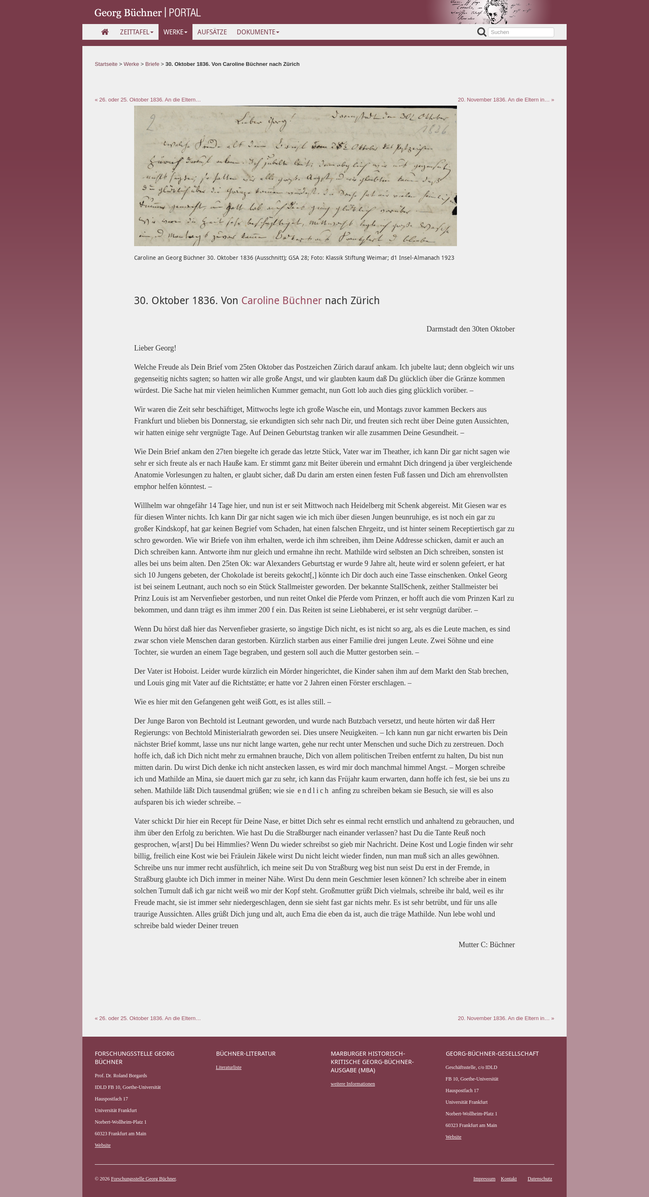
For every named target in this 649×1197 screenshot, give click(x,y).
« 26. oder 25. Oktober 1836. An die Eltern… (148, 100)
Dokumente (258, 31)
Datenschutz (540, 1179)
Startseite (106, 64)
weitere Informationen (353, 1084)
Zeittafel (137, 31)
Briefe (152, 64)
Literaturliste (229, 1067)
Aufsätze (212, 31)
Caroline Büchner (281, 300)
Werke (175, 31)
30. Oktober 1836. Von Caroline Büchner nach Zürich (233, 64)
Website (103, 1145)
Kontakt (509, 1179)
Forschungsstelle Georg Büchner (143, 1179)
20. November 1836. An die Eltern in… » (506, 100)
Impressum (484, 1179)
